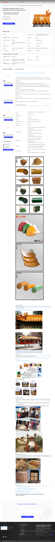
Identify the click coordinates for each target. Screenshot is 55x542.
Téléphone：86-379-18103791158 (8, 527)
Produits (22, 2)
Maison (17, 2)
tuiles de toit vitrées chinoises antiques (25, 494)
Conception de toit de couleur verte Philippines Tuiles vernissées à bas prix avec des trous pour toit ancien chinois (8, 101)
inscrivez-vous (49, 534)
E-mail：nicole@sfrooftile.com (7, 528)
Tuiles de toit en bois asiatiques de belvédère (37, 494)
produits (7, 5)
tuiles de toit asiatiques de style (20, 495)
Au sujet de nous (40, 2)
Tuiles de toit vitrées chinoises (13, 5)
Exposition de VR (33, 2)
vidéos (26, 2)
